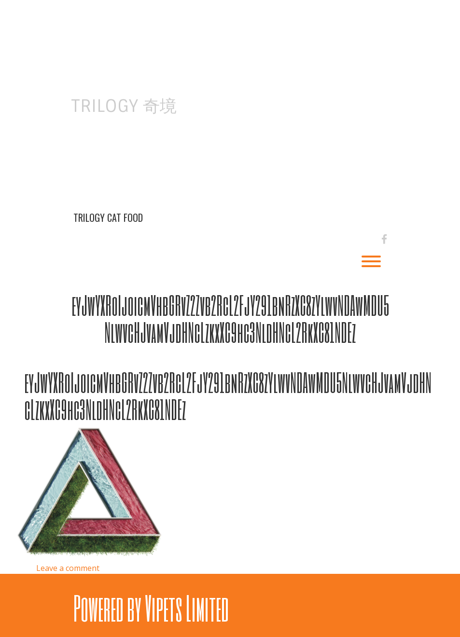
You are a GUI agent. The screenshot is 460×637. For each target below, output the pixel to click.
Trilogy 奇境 (124, 106)
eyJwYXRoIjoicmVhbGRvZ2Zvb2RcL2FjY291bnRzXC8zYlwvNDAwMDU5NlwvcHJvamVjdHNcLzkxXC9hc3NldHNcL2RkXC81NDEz (230, 318)
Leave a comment (67, 568)
